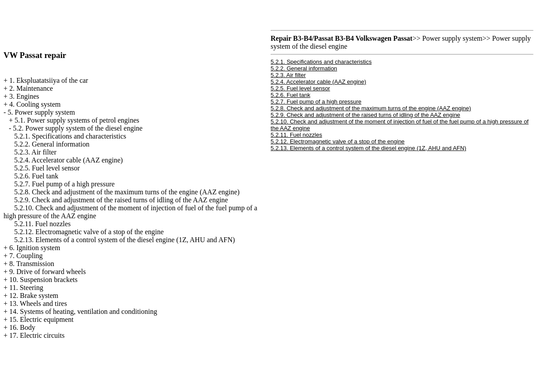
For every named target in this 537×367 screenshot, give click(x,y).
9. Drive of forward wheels (47, 271)
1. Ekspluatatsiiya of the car (48, 80)
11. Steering (26, 287)
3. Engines (24, 96)
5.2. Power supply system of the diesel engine (77, 128)
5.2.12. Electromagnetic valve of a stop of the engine (89, 232)
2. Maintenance (31, 88)
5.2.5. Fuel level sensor (47, 168)
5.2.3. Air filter (35, 152)
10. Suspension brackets (43, 279)
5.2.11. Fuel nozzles (42, 224)
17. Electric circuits (37, 335)
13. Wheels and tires (38, 303)
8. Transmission (31, 263)
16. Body (22, 327)
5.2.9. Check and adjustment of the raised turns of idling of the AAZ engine (121, 200)
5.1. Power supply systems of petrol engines (77, 120)
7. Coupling (26, 255)
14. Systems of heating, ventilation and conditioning (83, 311)
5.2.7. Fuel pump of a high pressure (64, 184)
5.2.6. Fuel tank (36, 176)
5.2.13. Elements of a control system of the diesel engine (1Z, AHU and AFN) (124, 239)
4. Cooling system (35, 104)
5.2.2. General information (51, 144)
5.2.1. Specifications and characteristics (70, 136)
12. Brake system (33, 295)
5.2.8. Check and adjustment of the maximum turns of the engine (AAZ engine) (127, 192)
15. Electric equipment (41, 319)
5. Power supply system (41, 112)
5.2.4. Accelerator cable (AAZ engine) (68, 160)
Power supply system (452, 38)
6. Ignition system (34, 247)
